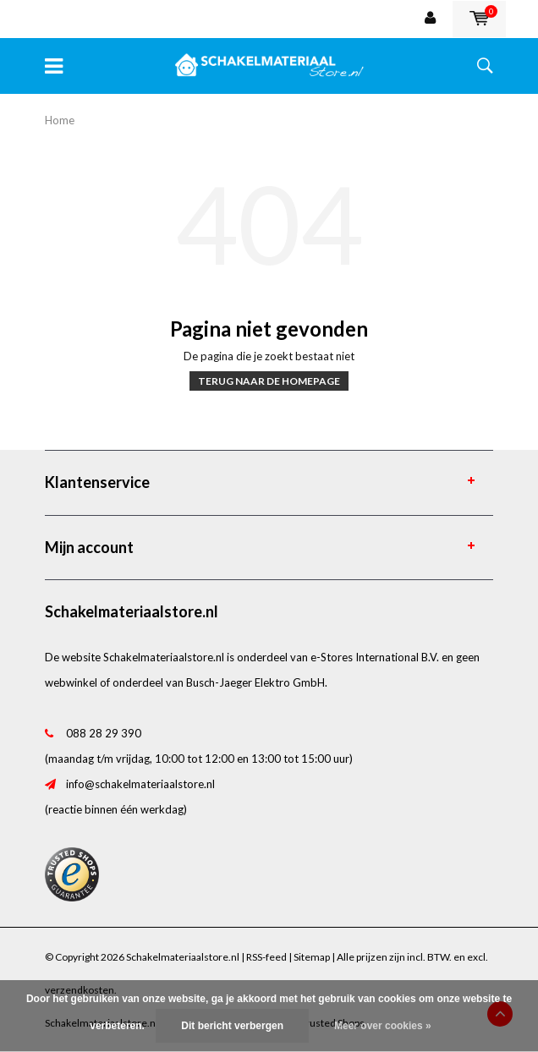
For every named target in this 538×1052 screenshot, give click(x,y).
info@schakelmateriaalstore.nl (140, 784)
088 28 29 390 (103, 733)
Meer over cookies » (382, 1026)
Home (59, 120)
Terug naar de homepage (269, 381)
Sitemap (312, 957)
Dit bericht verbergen (232, 1026)
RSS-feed (266, 957)
